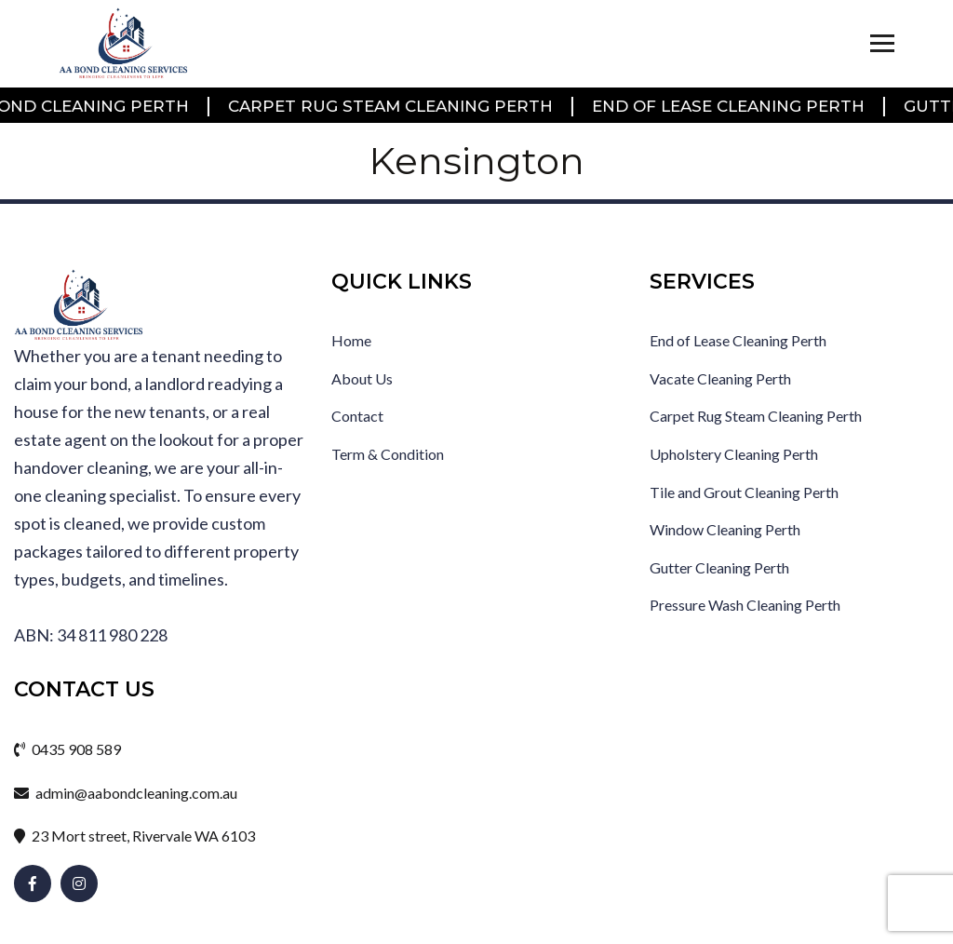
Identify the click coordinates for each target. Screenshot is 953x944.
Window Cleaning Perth (725, 529)
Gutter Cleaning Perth (719, 567)
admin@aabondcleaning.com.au (125, 793)
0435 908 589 (67, 749)
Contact (357, 416)
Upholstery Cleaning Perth (734, 454)
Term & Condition (387, 454)
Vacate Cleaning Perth (720, 378)
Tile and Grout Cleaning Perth (744, 492)
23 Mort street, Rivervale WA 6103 (134, 835)
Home (351, 340)
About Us (362, 378)
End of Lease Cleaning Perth (730, 106)
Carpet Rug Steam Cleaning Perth (392, 106)
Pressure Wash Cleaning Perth (745, 605)
